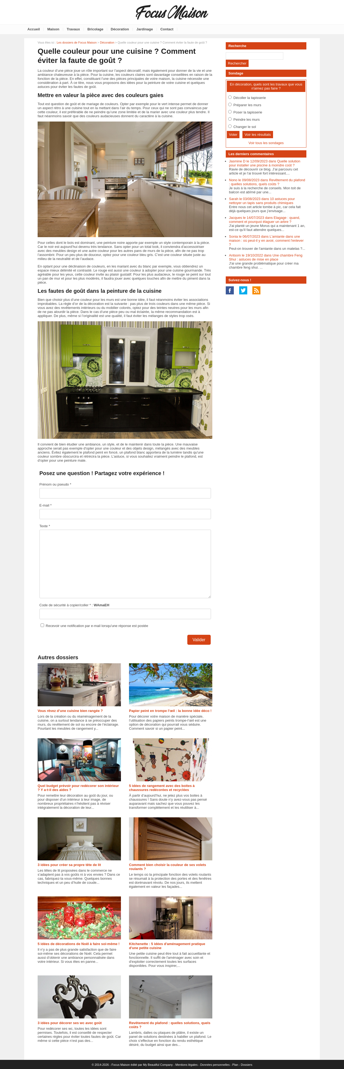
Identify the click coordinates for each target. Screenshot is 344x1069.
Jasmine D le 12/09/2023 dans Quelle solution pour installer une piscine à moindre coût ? (264, 163)
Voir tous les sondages (266, 143)
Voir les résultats (258, 135)
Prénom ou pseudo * (55, 484)
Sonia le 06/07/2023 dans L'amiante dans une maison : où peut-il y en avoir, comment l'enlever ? (266, 240)
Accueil (33, 29)
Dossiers (246, 1064)
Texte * (45, 526)
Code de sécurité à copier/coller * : (74, 605)
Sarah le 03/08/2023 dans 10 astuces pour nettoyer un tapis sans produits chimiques (262, 201)
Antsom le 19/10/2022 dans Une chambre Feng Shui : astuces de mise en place (265, 257)
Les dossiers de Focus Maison (77, 42)
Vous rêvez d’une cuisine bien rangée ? (70, 711)
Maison (53, 29)
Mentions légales (186, 1064)
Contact (166, 29)
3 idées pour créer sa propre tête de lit (69, 865)
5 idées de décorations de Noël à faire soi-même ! (79, 944)
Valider (199, 639)
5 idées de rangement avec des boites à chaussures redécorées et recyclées (162, 788)
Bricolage (95, 29)
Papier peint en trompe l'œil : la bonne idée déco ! (170, 711)
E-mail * (46, 505)
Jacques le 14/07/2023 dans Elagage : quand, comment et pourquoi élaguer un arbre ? (264, 220)
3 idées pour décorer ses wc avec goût (70, 1023)
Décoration (120, 29)
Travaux (73, 29)
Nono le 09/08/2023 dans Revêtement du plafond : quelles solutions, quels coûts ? (267, 182)
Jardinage (145, 29)
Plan (235, 1064)
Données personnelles (215, 1064)
